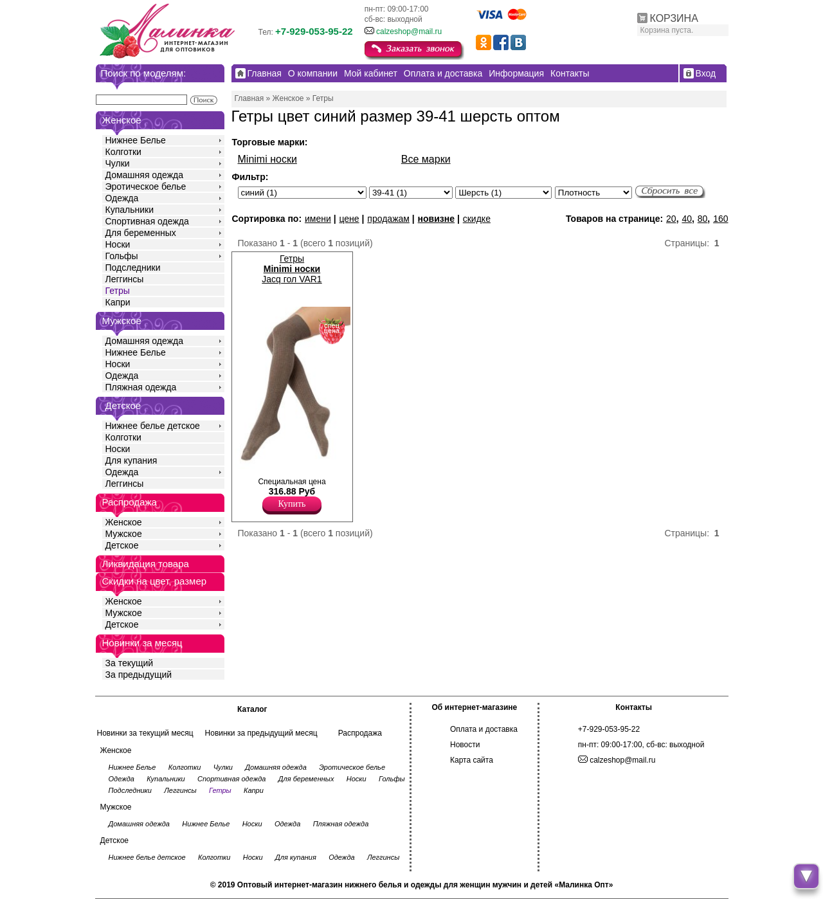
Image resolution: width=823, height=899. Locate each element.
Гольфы (121, 256)
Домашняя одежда (144, 175)
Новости (465, 744)
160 (720, 218)
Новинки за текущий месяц (145, 733)
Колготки (123, 152)
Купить (292, 504)
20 (671, 218)
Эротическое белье (145, 186)
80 (703, 218)
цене (349, 218)
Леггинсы (124, 279)
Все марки (426, 159)
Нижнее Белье (135, 140)
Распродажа (360, 733)
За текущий (129, 663)
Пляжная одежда (141, 387)
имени (318, 218)
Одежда (122, 198)
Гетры (117, 291)
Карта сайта (471, 760)
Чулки (117, 163)
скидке (477, 218)
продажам (388, 218)
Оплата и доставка (484, 729)
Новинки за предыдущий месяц (261, 733)
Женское (123, 522)
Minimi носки (267, 159)
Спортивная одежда (147, 221)
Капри (118, 302)
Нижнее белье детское (152, 426)
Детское (123, 405)
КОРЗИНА (674, 18)
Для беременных (140, 233)
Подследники (133, 267)
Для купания (131, 460)
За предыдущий (138, 674)
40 (687, 218)
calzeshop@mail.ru (409, 31)
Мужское (123, 534)
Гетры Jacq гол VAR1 (291, 268)
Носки (118, 244)
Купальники (129, 209)
